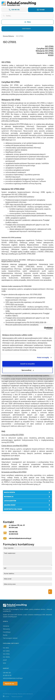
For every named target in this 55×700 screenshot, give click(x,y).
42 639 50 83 (13, 534)
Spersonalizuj (28, 370)
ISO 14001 (6, 651)
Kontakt (41, 10)
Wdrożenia (6, 629)
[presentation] (18, 592)
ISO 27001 (49, 46)
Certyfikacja (6, 632)
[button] (27, 28)
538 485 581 (14, 10)
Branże (5, 635)
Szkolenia (6, 626)
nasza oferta (9, 492)
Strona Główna (8, 36)
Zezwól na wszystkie (27, 364)
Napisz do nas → (10, 683)
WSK (4, 663)
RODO (51, 55)
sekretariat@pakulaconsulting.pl (20, 538)
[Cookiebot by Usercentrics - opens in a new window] (44, 328)
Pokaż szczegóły (43, 357)
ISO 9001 (6, 648)
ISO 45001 (6, 657)
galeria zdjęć (10, 505)
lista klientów (10, 501)
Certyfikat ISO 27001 (45, 49)
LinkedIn (6, 696)
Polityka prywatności (17, 696)
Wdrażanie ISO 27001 (45, 51)
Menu (27, 22)
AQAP (5, 660)
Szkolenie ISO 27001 (45, 53)
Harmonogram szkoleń (10, 638)
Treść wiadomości (27, 559)
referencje (8, 496)
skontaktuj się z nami (13, 509)
